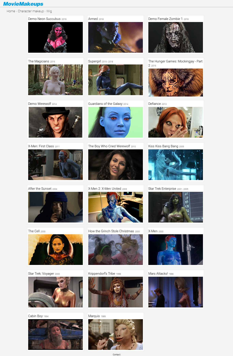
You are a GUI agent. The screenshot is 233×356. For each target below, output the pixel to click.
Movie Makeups (28, 3)
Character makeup (31, 11)
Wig (49, 11)
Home (11, 11)
